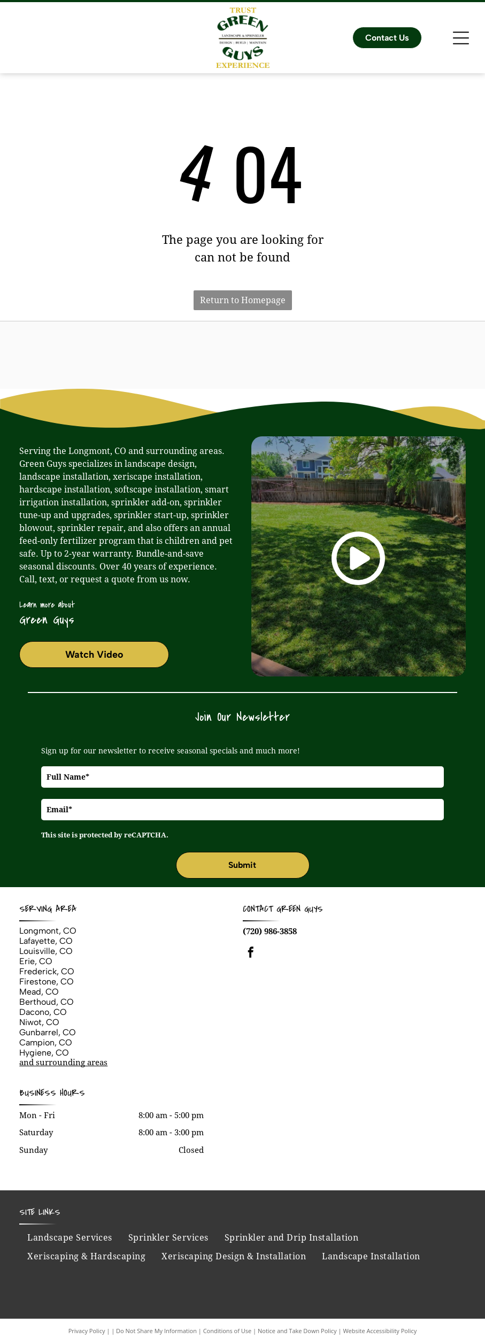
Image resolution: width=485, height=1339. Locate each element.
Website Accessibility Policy (380, 1331)
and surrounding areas (63, 1062)
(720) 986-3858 (270, 931)
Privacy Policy (86, 1331)
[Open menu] (461, 38)
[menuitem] (69, 1238)
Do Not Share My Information (156, 1331)
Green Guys (299, 908)
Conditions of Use (227, 1331)
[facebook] (251, 953)
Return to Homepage (243, 300)
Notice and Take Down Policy (297, 1331)
